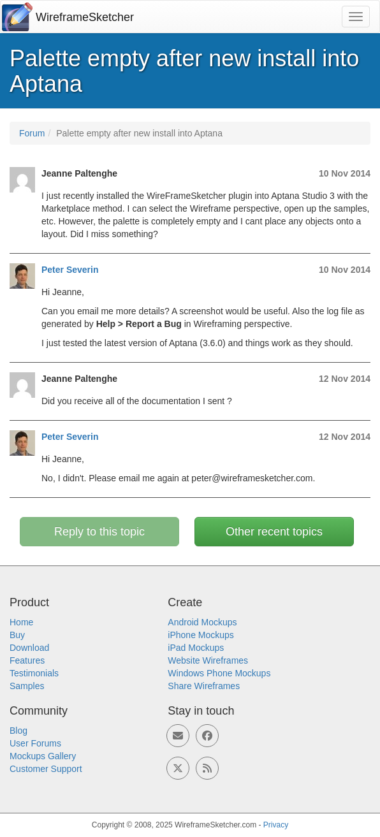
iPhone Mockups (201, 635)
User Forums (35, 743)
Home (21, 622)
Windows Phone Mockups (219, 673)
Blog (18, 730)
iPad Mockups (196, 648)
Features (27, 660)
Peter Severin (70, 270)
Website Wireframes (208, 660)
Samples (27, 686)
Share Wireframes (204, 686)
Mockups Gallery (43, 756)
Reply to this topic (99, 531)
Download (29, 648)
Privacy (275, 824)
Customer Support (46, 769)
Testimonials (34, 673)
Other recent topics (274, 531)
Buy (17, 635)
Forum (32, 133)
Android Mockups (202, 622)
